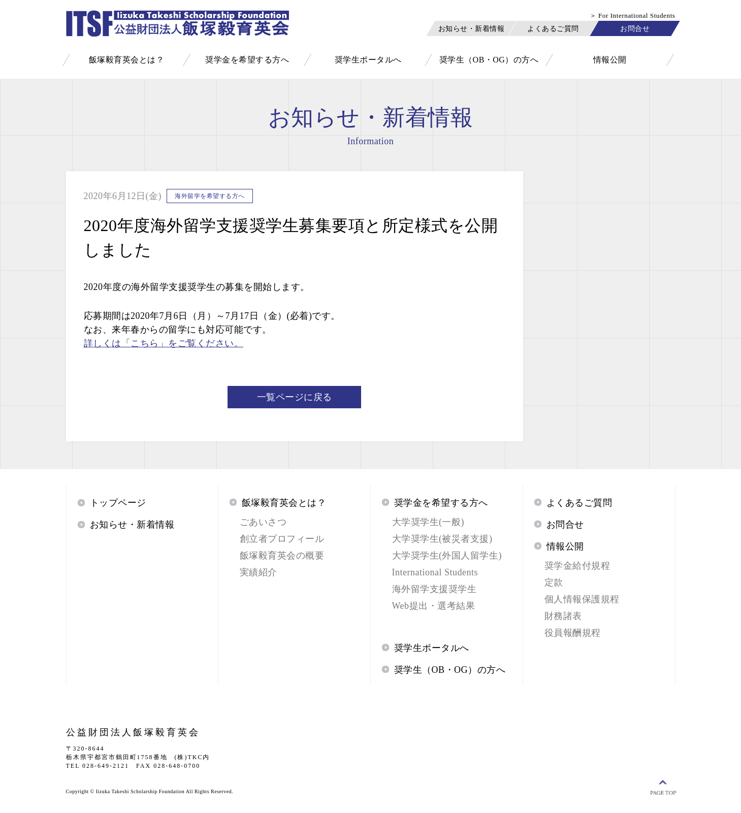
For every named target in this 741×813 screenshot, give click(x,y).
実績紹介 (258, 572)
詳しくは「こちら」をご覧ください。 (164, 343)
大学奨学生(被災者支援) (442, 539)
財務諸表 (563, 616)
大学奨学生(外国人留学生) (447, 555)
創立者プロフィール (282, 539)
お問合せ (635, 28)
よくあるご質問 (553, 28)
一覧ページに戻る (294, 397)
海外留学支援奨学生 (434, 589)
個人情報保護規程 (582, 599)
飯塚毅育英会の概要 (282, 555)
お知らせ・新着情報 (471, 28)
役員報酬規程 (572, 633)
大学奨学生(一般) (428, 522)
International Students (435, 572)
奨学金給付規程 (577, 566)
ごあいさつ (263, 522)
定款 (553, 582)
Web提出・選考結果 (433, 606)
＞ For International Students (632, 15)
